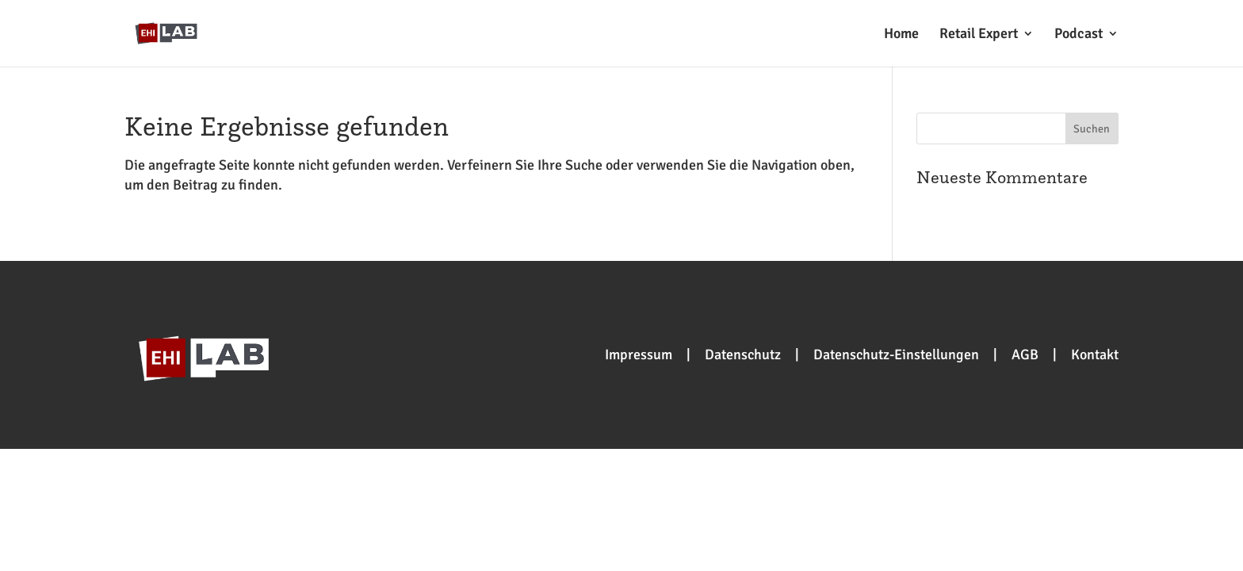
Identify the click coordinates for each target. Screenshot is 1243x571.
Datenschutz (743, 354)
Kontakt (1095, 354)
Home (901, 35)
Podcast (1078, 35)
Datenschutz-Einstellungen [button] (896, 354)
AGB (1025, 354)
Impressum (638, 354)
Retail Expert (978, 35)
